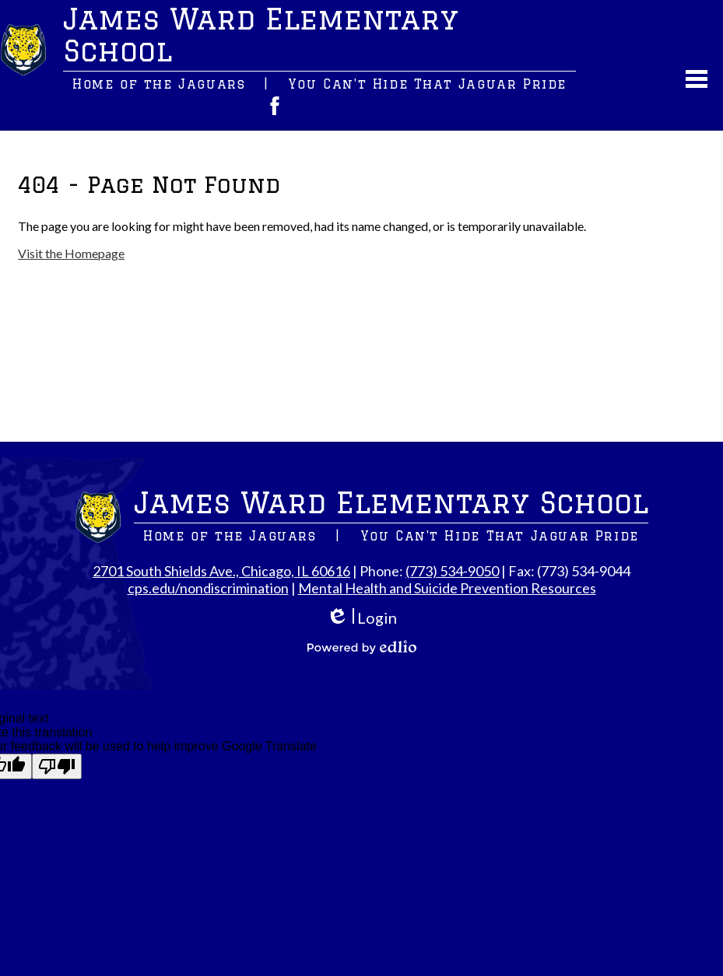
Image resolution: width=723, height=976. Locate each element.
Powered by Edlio (361, 647)
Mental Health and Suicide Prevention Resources (447, 587)
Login (361, 618)
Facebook (274, 105)
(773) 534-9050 (452, 570)
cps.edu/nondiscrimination (208, 587)
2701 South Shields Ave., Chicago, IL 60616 (221, 570)
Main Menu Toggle (696, 79)
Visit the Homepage (71, 253)
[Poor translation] (57, 766)
